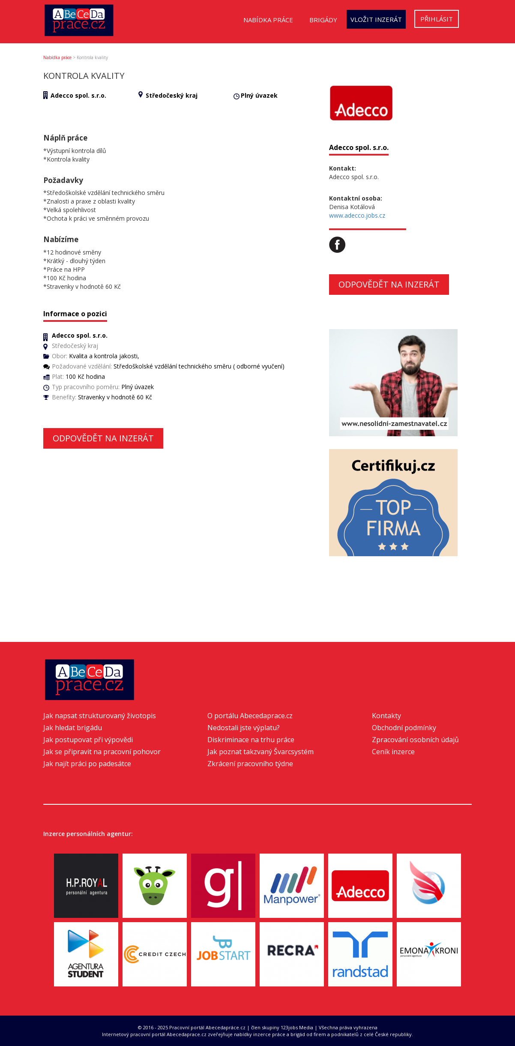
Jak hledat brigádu (72, 727)
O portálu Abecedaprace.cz (250, 715)
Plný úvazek (259, 95)
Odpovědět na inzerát (103, 438)
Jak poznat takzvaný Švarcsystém (260, 751)
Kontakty (386, 715)
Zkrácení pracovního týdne (250, 763)
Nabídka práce (268, 19)
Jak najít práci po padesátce (87, 763)
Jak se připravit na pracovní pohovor (102, 751)
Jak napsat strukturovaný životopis (99, 715)
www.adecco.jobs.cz (357, 215)
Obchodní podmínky (404, 727)
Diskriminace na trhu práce (250, 739)
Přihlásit (436, 19)
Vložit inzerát (376, 19)
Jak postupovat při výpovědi (88, 739)
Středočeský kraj (172, 95)
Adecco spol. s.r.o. (78, 95)
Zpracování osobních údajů (415, 739)
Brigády (323, 19)
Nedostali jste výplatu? (243, 727)
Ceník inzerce (393, 751)
